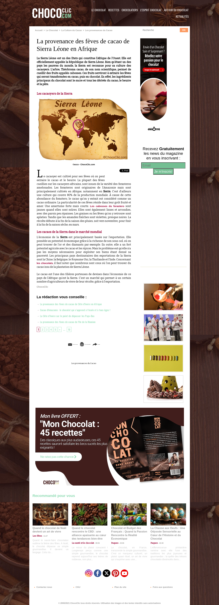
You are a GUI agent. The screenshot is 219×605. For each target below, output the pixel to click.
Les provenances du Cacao (96, 30)
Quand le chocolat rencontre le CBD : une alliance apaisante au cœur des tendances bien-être (89, 531)
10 (70, 329)
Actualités (182, 16)
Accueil (38, 30)
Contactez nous (42, 585)
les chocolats (45, 263)
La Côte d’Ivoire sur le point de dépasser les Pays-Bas (68, 315)
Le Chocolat (98, 10)
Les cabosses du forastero (106, 206)
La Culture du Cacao (70, 30)
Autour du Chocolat (176, 10)
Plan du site (118, 585)
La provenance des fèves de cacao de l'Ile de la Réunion (69, 321)
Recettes (113, 10)
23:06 (121, 542)
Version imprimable (89, 344)
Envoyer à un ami (58, 344)
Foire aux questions (160, 585)
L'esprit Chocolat (151, 10)
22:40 (160, 538)
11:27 (43, 535)
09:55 (95, 538)
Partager (114, 344)
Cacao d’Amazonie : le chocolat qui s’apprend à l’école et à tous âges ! (77, 309)
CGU (77, 585)
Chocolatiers (130, 10)
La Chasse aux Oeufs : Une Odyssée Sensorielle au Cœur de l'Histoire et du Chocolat (167, 531)
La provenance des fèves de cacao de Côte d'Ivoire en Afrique (72, 304)
